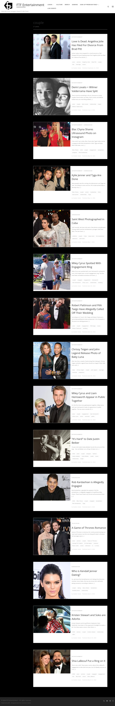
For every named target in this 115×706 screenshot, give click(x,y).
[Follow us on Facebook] (110, 701)
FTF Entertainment (12, 700)
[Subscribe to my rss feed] (104, 701)
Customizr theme (26, 703)
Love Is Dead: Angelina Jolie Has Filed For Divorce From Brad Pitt (88, 45)
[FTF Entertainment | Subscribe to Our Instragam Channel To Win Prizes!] (8, 5)
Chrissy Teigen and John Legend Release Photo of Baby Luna (86, 352)
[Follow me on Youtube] (107, 701)
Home (9, 17)
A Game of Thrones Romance (89, 527)
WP (9, 703)
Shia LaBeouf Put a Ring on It (88, 661)
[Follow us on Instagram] (113, 701)
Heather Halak (77, 68)
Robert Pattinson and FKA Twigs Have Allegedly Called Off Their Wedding (88, 308)
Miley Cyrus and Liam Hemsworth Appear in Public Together (88, 396)
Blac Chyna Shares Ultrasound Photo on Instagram (84, 133)
